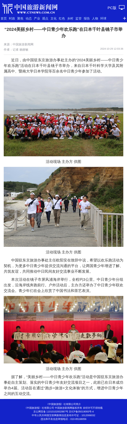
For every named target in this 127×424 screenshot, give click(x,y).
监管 (78, 18)
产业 (37, 18)
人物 (95, 18)
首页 (4, 18)
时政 (12, 18)
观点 (45, 18)
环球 (103, 18)
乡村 (70, 18)
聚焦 (20, 18)
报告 (87, 18)
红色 (62, 18)
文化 (53, 18)
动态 (29, 18)
